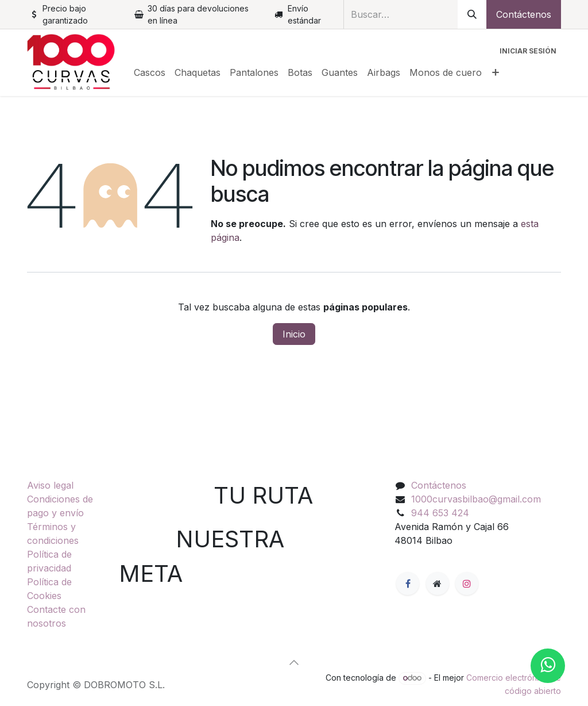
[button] (294, 662)
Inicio (294, 334)
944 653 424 (440, 513)
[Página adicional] (437, 583)
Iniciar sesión (528, 51)
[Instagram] (466, 583)
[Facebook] (407, 583)
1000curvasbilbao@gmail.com (476, 499)
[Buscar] (472, 14)
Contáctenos (523, 14)
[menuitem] (149, 72)
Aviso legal (50, 485)
